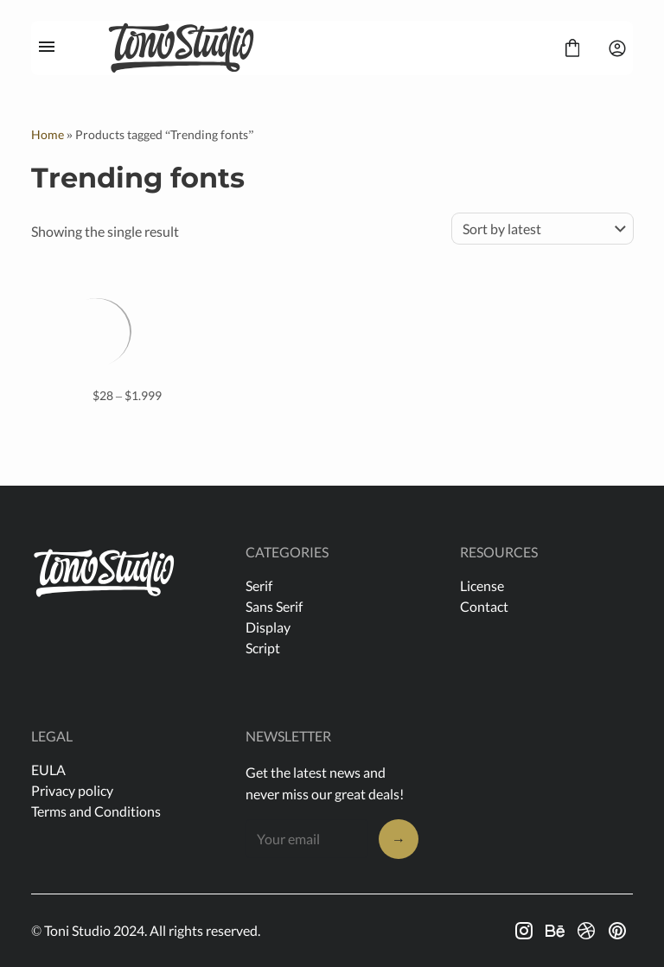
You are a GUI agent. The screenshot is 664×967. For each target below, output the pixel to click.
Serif (259, 585)
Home (47, 134)
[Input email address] (307, 838)
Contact (484, 606)
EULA (48, 769)
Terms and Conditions (96, 811)
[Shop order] (542, 228)
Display (268, 627)
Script (263, 647)
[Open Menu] (46, 48)
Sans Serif (274, 606)
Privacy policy (72, 790)
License (482, 585)
